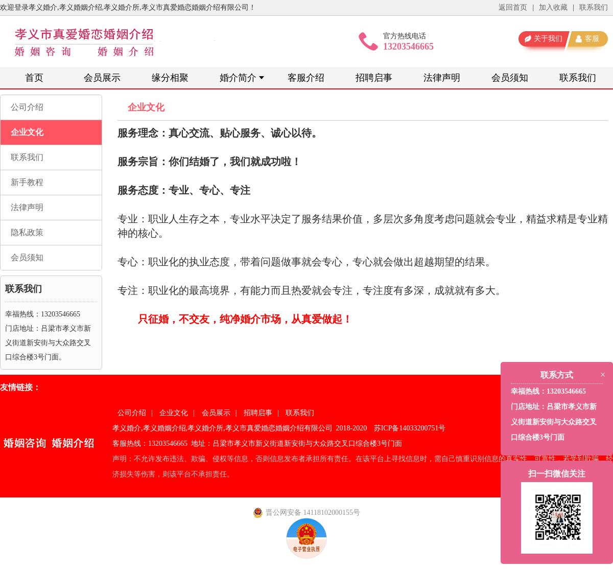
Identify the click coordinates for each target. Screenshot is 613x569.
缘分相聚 (170, 78)
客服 (592, 38)
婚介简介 (238, 78)
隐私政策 (27, 232)
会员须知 (509, 78)
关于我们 (548, 38)
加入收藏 (553, 7)
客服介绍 (306, 78)
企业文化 (27, 132)
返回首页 (513, 7)
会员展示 (102, 78)
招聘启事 (374, 78)
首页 (34, 78)
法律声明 (441, 78)
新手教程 (27, 182)
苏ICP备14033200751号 (410, 428)
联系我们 (593, 7)
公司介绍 (27, 107)
